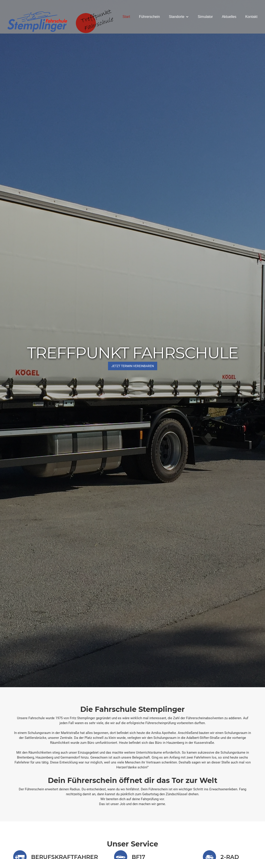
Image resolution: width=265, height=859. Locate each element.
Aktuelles (229, 17)
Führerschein (149, 17)
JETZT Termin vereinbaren (132, 366)
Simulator (205, 17)
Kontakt (251, 17)
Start (126, 17)
